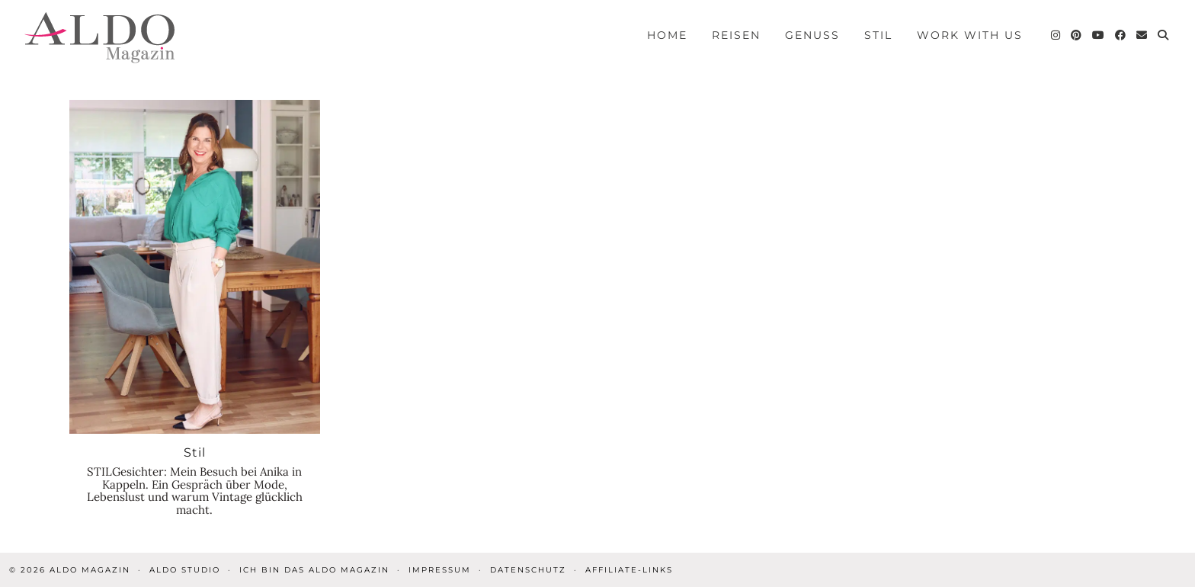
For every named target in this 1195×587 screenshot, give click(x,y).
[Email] (1142, 35)
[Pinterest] (1077, 35)
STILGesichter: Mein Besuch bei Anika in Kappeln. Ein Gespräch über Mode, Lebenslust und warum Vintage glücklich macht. (195, 490)
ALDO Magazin (90, 570)
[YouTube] (1099, 35)
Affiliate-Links (629, 570)
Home (667, 35)
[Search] (1164, 35)
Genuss (812, 35)
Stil (878, 35)
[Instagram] (1056, 35)
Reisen (736, 35)
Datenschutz (528, 570)
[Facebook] (1121, 35)
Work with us (970, 35)
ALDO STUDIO (184, 570)
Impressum (439, 570)
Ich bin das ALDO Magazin (314, 570)
